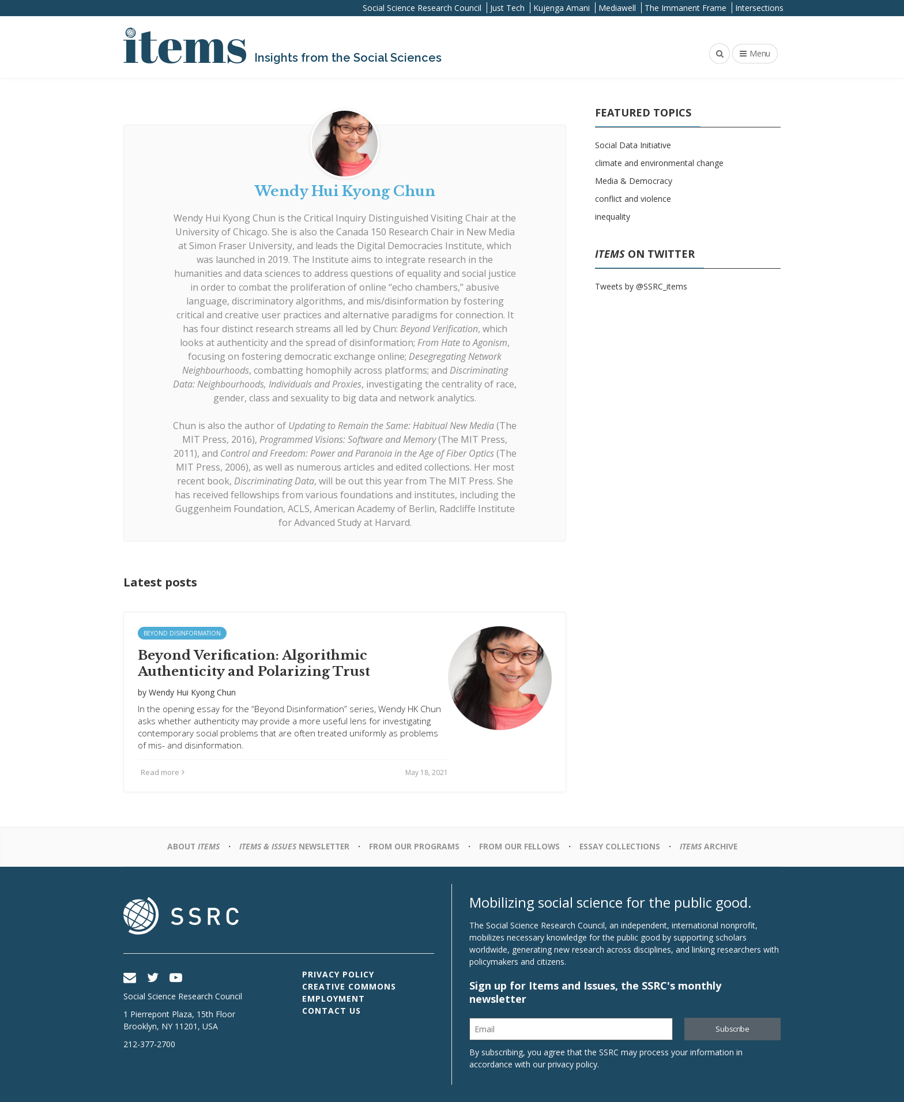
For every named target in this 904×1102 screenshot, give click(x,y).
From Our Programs (414, 846)
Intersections (759, 7)
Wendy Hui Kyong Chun (225, 218)
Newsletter (292, 846)
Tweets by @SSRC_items (641, 286)
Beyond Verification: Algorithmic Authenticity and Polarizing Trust (254, 664)
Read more (162, 772)
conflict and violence (633, 198)
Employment (333, 998)
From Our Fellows (520, 846)
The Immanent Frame (685, 7)
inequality (612, 216)
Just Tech (507, 7)
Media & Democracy (633, 180)
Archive (712, 846)
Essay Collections (622, 846)
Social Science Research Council (422, 7)
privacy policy (572, 1064)
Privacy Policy (338, 974)
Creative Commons (349, 986)
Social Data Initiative (633, 145)
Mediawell (617, 7)
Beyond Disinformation (182, 633)
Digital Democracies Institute (419, 245)
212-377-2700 (149, 1044)
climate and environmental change (659, 162)
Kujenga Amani (561, 7)
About (189, 846)
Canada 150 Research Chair (395, 231)
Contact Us (331, 1010)
